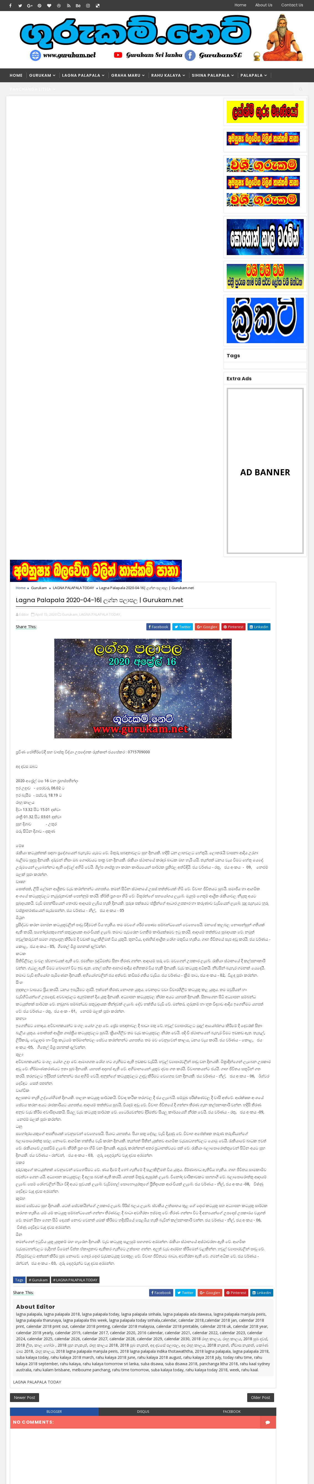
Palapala (252, 75)
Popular (263, 696)
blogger (45, 1090)
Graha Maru (126, 75)
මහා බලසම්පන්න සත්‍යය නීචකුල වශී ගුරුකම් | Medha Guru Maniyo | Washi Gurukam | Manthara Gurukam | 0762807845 (158, 1311)
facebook (178, 1090)
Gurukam (40, 75)
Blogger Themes (101, 1475)
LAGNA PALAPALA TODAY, (102, 166)
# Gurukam (40, 925)
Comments (291, 696)
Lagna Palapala (81, 75)
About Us (263, 5)
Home (240, 5)
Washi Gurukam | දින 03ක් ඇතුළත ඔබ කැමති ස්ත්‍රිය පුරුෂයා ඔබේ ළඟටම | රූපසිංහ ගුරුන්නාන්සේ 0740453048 (171, 1259)
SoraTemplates (41, 1475)
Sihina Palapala (211, 75)
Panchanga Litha (30, 89)
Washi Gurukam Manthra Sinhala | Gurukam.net (169, 1281)
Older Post (195, 1074)
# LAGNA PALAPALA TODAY (77, 925)
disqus (112, 1090)
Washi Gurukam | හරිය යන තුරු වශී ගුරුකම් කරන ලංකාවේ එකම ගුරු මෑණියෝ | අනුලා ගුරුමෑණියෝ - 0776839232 (174, 1232)
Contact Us (292, 5)
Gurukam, (72, 166)
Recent (235, 696)
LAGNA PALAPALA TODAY (75, 129)
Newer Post (26, 1074)
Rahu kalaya (166, 75)
